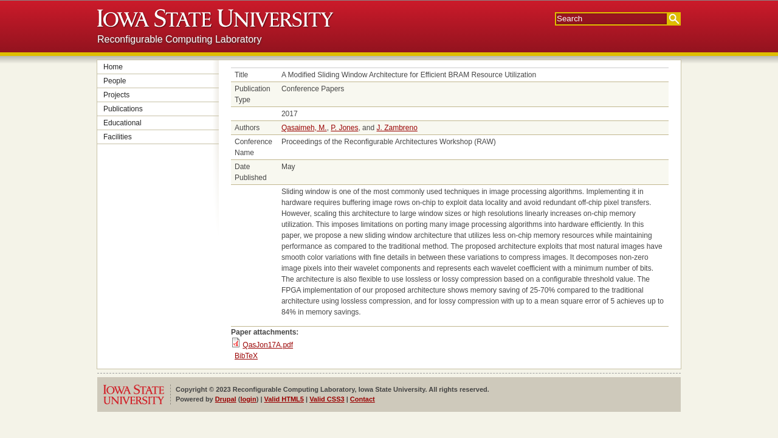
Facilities (117, 137)
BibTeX (246, 356)
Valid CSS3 (326, 399)
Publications (123, 109)
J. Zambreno (396, 127)
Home (113, 67)
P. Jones (344, 127)
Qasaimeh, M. (304, 127)
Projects (116, 95)
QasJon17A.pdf (268, 345)
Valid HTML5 (284, 399)
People (114, 81)
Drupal (225, 399)
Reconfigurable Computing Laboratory (179, 39)
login (248, 399)
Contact (362, 399)
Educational (122, 123)
